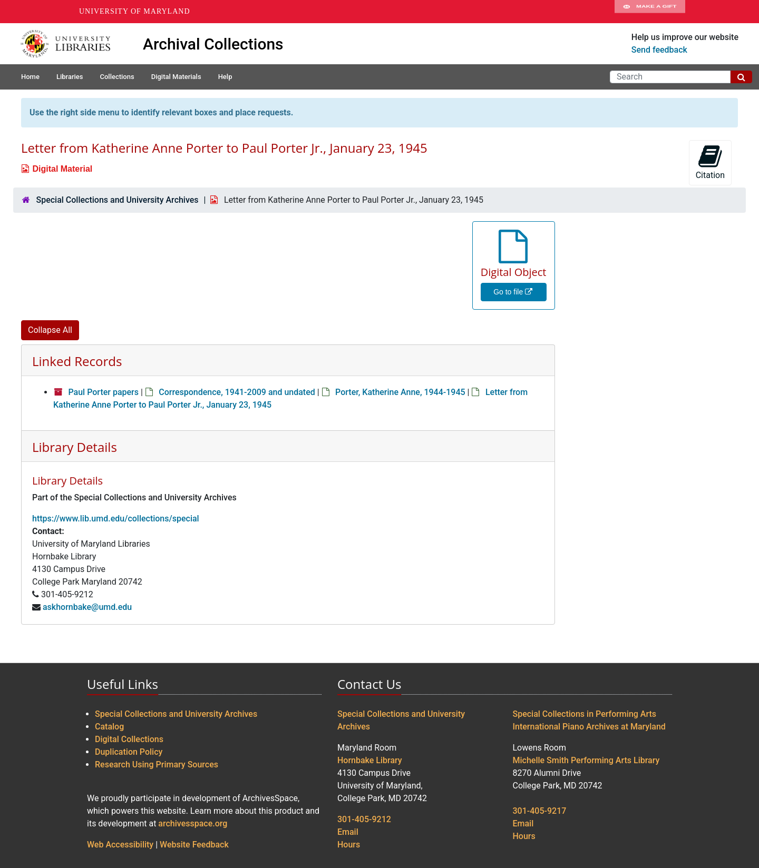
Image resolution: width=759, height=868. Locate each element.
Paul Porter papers (103, 392)
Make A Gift (650, 11)
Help (225, 77)
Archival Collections (213, 44)
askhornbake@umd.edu (87, 607)
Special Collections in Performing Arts (585, 714)
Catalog (109, 727)
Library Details (74, 447)
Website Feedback (194, 845)
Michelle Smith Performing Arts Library (586, 760)
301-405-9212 (364, 819)
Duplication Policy (128, 752)
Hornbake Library (369, 760)
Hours (348, 845)
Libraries (69, 77)
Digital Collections (129, 739)
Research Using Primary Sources (156, 765)
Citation (710, 162)
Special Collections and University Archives (117, 200)
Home (30, 77)
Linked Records (77, 361)
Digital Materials (176, 77)
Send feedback (659, 50)
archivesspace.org (192, 823)
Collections (117, 77)
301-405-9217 (540, 811)
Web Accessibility (120, 845)
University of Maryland (134, 11)
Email (347, 832)
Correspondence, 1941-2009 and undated (237, 392)
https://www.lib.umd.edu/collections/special (115, 519)
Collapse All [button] (50, 330)
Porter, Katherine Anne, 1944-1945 (400, 392)
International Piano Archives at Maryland (589, 727)
